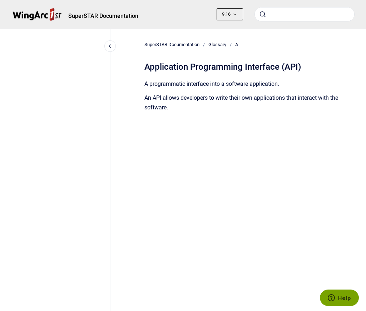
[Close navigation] (110, 46)
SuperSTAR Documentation (103, 16)
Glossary (217, 44)
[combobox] (304, 14)
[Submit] (262, 14)
